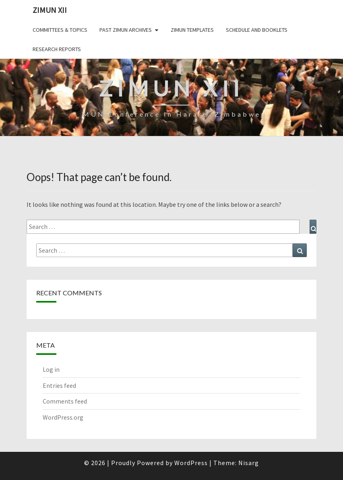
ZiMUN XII (50, 10)
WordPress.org (63, 417)
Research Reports (57, 49)
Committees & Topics (60, 29)
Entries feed (59, 385)
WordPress (191, 463)
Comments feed (65, 401)
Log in (51, 369)
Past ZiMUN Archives (125, 29)
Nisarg (248, 463)
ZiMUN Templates (192, 29)
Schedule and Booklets (256, 29)
